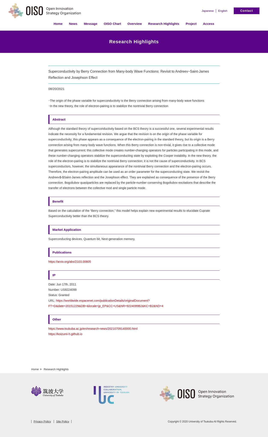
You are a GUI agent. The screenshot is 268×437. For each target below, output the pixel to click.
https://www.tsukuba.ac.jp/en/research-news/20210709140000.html (92, 328)
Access (208, 23)
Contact (246, 10)
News (73, 23)
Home (58, 23)
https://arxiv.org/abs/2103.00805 (69, 261)
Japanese (208, 10)
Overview (135, 23)
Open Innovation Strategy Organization (47, 11)
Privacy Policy (42, 421)
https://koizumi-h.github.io (65, 334)
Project (191, 23)
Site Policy (62, 421)
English (222, 10)
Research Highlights (163, 23)
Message (90, 23)
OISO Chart (112, 23)
